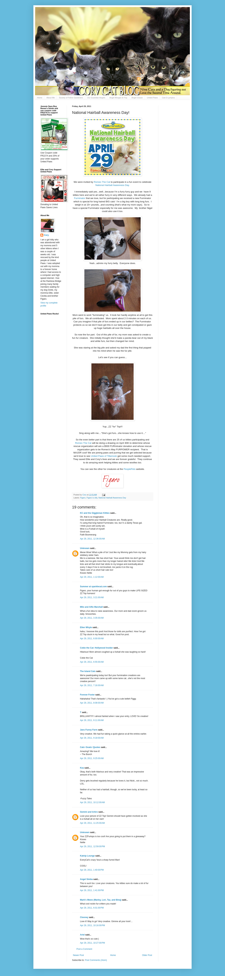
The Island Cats (88, 671)
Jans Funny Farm (88, 730)
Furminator (79, 198)
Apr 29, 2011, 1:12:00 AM (92, 577)
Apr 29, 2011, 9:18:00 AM (92, 738)
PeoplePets (129, 469)
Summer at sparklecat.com (93, 586)
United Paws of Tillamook (104, 456)
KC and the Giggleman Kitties (95, 513)
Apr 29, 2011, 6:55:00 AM (92, 662)
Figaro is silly (91, 498)
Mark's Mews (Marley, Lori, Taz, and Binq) (100, 900)
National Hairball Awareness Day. (112, 185)
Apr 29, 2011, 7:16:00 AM (92, 685)
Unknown (84, 548)
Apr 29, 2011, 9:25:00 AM (92, 758)
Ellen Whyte (86, 627)
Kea (82, 768)
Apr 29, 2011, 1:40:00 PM (92, 870)
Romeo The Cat (102, 182)
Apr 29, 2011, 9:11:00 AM (92, 720)
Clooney (84, 917)
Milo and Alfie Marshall (91, 607)
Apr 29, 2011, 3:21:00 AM (92, 597)
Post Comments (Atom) (96, 960)
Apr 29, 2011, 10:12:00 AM (92, 802)
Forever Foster (87, 694)
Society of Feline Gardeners (71, 98)
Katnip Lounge (87, 856)
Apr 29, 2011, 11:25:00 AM (92, 823)
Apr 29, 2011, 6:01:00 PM (92, 908)
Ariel (82, 935)
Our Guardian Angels (96, 98)
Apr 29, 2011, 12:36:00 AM (92, 539)
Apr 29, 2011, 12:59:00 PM (92, 846)
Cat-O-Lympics (168, 98)
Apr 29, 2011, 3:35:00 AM (92, 618)
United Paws (152, 98)
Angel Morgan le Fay (118, 98)
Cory (46, 235)
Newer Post (78, 955)
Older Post (147, 955)
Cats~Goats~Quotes (90, 747)
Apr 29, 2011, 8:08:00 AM (92, 703)
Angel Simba (86, 879)
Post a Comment (84, 949)
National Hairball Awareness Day (112, 498)
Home (39, 98)
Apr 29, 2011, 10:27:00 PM (92, 943)
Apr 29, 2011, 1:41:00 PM (92, 890)
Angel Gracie (137, 98)
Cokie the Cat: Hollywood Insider (96, 648)
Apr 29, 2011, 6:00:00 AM (92, 638)
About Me (50, 98)
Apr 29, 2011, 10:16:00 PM (92, 925)
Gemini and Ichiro (89, 812)
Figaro (83, 498)
